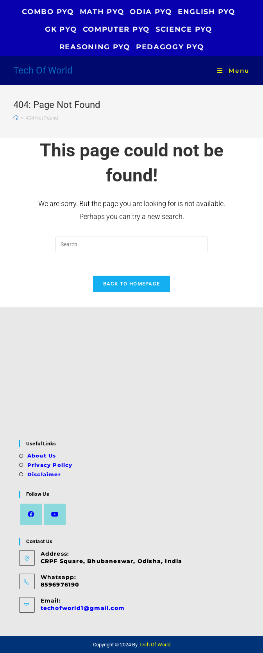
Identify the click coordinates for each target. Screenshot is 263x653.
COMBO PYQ (47, 11)
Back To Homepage (131, 284)
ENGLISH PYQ (206, 11)
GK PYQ (61, 29)
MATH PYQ (102, 11)
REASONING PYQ (94, 47)
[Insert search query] (131, 244)
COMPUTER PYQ (116, 29)
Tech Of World (43, 70)
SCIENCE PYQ (184, 29)
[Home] (15, 118)
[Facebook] (31, 514)
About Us (41, 455)
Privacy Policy (50, 465)
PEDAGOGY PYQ (170, 47)
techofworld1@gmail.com (83, 608)
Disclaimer (44, 474)
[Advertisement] (131, 374)
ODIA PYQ (151, 11)
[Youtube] (55, 514)
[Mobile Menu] (233, 70)
